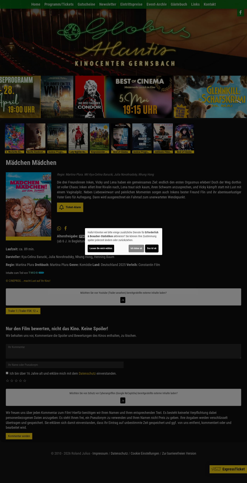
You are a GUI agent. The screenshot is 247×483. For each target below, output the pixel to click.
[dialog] (123, 241)
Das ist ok (151, 248)
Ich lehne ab (136, 248)
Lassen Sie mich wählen (101, 248)
